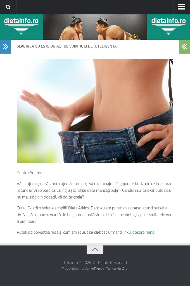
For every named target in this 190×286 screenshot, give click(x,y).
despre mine (143, 232)
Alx (124, 268)
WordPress (94, 268)
